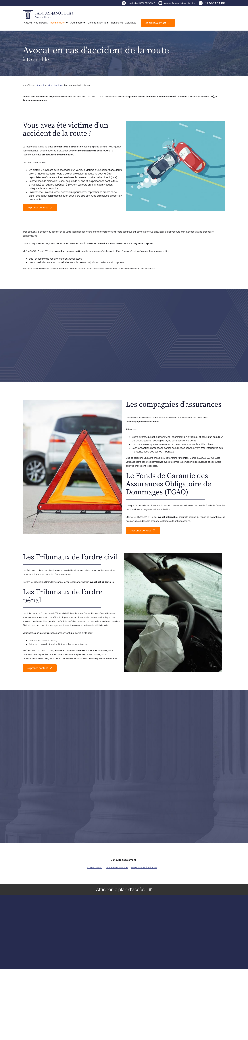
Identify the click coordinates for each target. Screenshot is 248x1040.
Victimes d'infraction (117, 867)
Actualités (130, 22)
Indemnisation (57, 22)
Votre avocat (41, 22)
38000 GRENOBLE (141, 3)
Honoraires (117, 22)
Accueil (28, 22)
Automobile (76, 22)
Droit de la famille (97, 22)
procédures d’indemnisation (57, 154)
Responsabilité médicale (144, 867)
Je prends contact (158, 23)
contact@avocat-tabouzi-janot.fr (179, 3)
